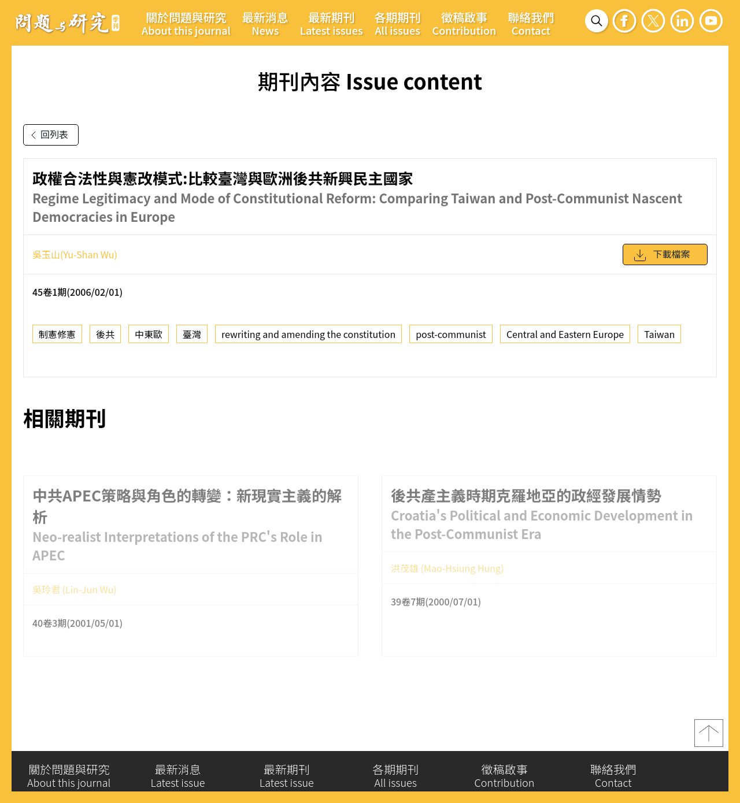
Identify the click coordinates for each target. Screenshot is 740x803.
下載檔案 (661, 261)
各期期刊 (398, 23)
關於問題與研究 (186, 23)
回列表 (47, 135)
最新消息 (265, 23)
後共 (105, 340)
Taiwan (659, 340)
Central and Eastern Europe (565, 340)
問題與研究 (67, 22)
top (708, 738)
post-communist (451, 340)
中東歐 (148, 340)
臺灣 (192, 340)
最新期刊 (331, 23)
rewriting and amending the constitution (308, 340)
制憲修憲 (57, 340)
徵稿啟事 (464, 23)
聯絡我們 (531, 23)
